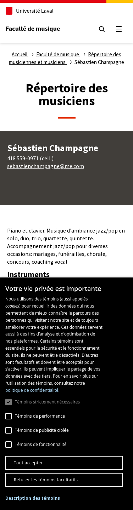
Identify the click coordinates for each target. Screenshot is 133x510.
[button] (32, 498)
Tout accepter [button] (28, 463)
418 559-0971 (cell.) (30, 158)
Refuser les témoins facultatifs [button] (46, 480)
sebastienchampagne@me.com (45, 166)
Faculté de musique (33, 28)
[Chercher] (101, 29)
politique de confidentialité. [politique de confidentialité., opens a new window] (32, 390)
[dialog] (66, 393)
